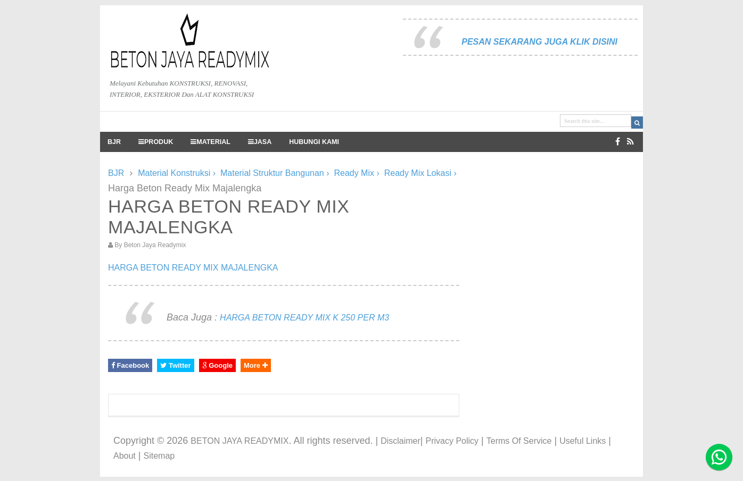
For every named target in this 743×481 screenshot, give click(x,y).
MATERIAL (210, 142)
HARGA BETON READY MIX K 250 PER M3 (304, 317)
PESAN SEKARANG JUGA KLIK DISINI (539, 41)
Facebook (130, 365)
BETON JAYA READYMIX (239, 440)
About (124, 455)
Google (217, 365)
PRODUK (155, 142)
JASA (259, 142)
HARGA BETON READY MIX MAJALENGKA (193, 267)
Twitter (175, 365)
